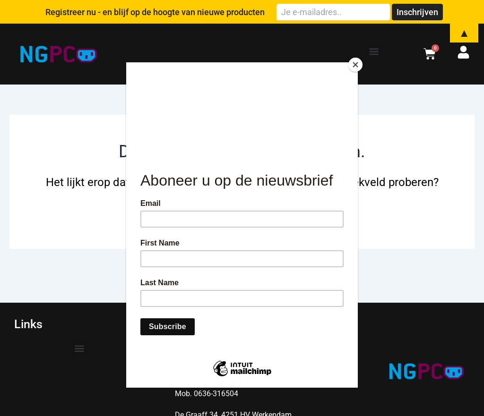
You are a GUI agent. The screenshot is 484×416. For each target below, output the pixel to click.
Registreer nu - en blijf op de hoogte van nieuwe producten (155, 12)
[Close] (355, 65)
